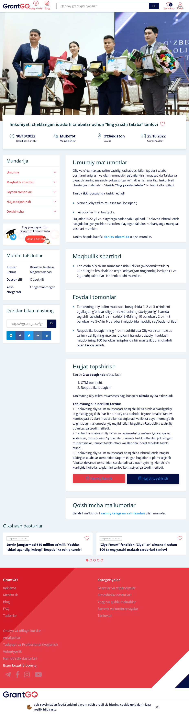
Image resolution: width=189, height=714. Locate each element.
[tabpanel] (48, 541)
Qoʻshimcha (31, 210)
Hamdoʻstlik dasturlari (20, 656)
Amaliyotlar (12, 635)
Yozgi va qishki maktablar (117, 599)
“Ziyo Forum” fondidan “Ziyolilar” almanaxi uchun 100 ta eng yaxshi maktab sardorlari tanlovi (138, 544)
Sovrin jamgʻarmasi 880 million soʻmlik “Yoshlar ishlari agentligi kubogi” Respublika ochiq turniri (44, 544)
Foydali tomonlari (31, 190)
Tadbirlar (10, 613)
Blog (6, 599)
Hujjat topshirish (31, 200)
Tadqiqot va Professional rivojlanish (30, 642)
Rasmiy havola (99, 477)
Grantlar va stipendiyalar (117, 585)
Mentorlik (10, 592)
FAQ (6, 606)
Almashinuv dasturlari (114, 592)
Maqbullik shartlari (31, 181)
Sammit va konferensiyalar (118, 606)
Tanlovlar (105, 613)
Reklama (9, 585)
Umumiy (31, 171)
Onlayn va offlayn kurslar (22, 628)
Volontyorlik (12, 649)
